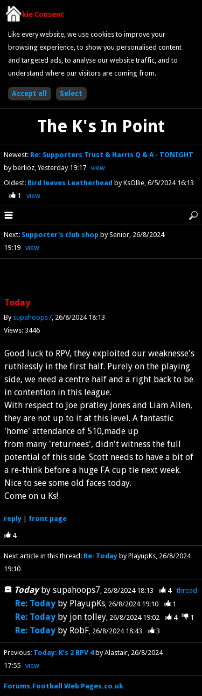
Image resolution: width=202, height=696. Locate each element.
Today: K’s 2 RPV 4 (63, 652)
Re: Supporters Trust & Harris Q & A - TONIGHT (111, 155)
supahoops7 (32, 317)
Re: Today (100, 556)
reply (13, 519)
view (98, 168)
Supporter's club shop (60, 235)
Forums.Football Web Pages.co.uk (63, 686)
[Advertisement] (101, 278)
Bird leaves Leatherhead (70, 183)
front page (48, 519)
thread (187, 590)
